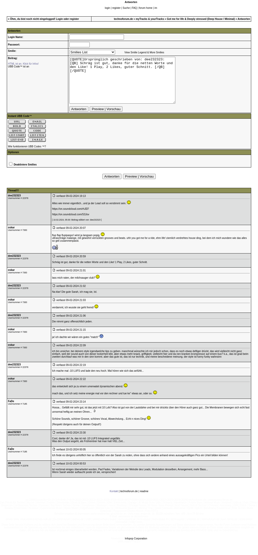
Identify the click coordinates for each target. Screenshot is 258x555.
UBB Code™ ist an (18, 66)
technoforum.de (123, 19)
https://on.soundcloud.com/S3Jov (70, 223)
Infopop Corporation (136, 547)
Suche (126, 8)
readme (144, 500)
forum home (145, 8)
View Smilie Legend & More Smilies (144, 52)
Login (59, 19)
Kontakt (114, 500)
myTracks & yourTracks (150, 19)
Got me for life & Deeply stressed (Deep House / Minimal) (201, 19)
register (116, 8)
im (155, 8)
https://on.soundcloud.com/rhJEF (70, 218)
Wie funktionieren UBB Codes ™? (27, 155)
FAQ (134, 8)
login (107, 8)
